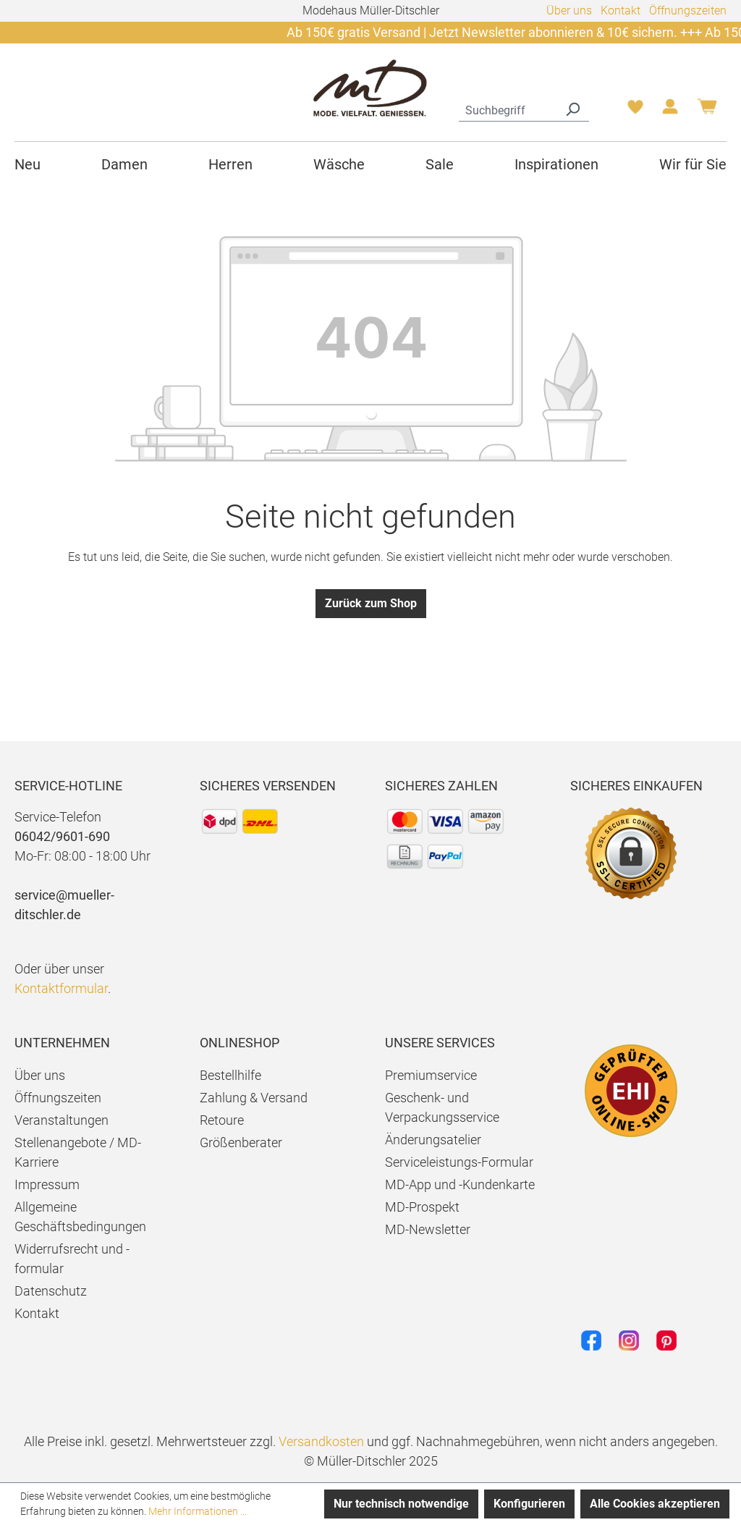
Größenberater (241, 1142)
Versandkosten (321, 1441)
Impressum (47, 1184)
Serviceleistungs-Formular (459, 1162)
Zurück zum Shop (371, 603)
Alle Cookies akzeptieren (655, 1504)
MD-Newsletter (427, 1229)
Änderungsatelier (433, 1139)
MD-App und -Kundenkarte (460, 1184)
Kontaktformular (61, 988)
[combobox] (507, 109)
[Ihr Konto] (670, 110)
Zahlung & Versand (254, 1097)
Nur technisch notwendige (401, 1504)
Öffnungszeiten (688, 10)
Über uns (569, 10)
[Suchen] (572, 109)
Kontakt (620, 10)
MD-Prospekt (422, 1206)
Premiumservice (431, 1075)
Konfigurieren (529, 1504)
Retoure (222, 1120)
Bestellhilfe (230, 1075)
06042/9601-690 (62, 836)
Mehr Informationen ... (197, 1511)
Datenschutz (50, 1290)
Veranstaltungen (61, 1120)
